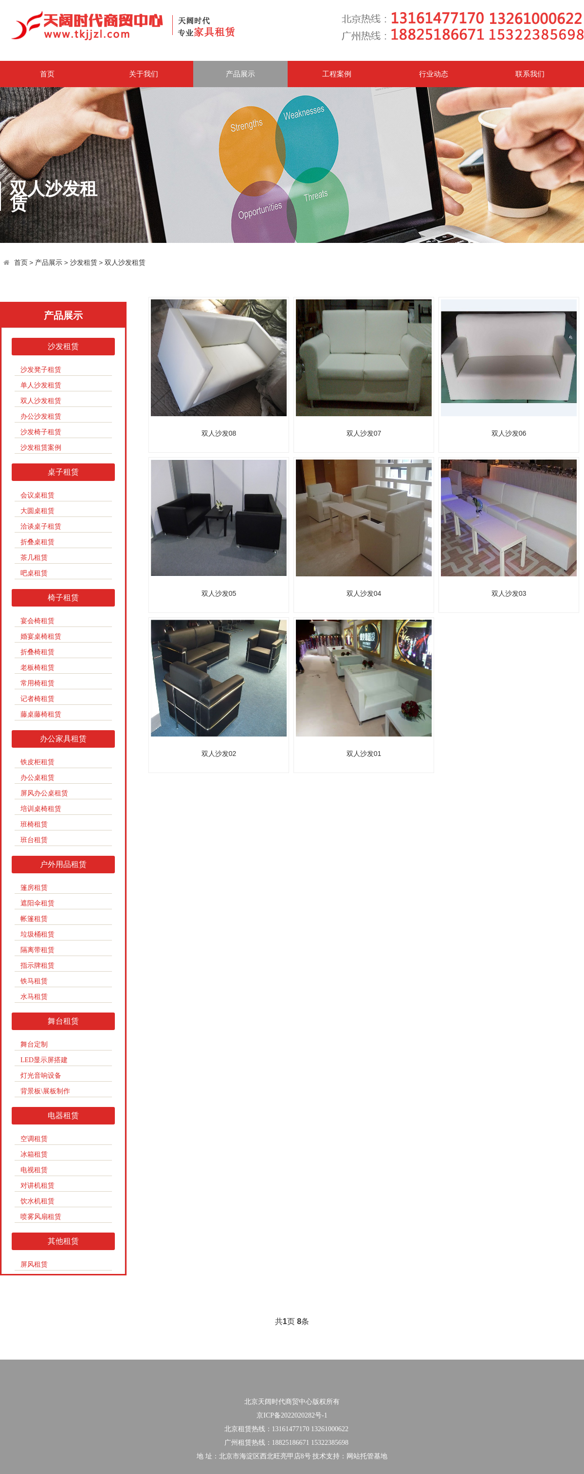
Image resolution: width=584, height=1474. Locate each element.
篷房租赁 (34, 887)
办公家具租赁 (63, 739)
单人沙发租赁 (40, 385)
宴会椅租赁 (37, 621)
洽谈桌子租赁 (40, 526)
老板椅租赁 (37, 667)
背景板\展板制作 (45, 1091)
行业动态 (433, 74)
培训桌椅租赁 (40, 808)
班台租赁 (34, 840)
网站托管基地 (367, 1456)
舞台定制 (34, 1044)
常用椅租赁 (37, 683)
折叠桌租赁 (37, 542)
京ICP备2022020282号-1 (291, 1415)
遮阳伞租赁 (37, 903)
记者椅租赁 (37, 698)
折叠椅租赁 (37, 652)
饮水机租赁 (37, 1201)
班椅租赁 (34, 824)
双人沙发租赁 (125, 262)
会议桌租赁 (37, 495)
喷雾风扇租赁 (40, 1216)
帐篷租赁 (34, 918)
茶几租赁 (34, 557)
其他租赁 (63, 1241)
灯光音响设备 (40, 1075)
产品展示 (240, 74)
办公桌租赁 (37, 777)
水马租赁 (34, 996)
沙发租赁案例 (40, 447)
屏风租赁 (34, 1264)
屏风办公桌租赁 (44, 793)
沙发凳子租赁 (40, 369)
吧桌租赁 (34, 573)
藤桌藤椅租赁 (40, 714)
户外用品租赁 (63, 864)
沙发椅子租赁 (40, 432)
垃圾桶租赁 (37, 934)
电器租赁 (63, 1115)
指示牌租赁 (37, 965)
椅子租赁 (63, 597)
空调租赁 (34, 1138)
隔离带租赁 (37, 950)
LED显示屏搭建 (44, 1060)
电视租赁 (34, 1170)
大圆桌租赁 (37, 511)
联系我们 (530, 74)
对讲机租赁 (37, 1185)
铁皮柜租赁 (37, 762)
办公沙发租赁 (40, 416)
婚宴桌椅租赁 (40, 636)
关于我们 (143, 74)
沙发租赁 (83, 262)
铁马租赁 (34, 981)
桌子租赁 (63, 472)
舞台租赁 (63, 1021)
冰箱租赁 (34, 1154)
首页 (47, 74)
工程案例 (336, 74)
